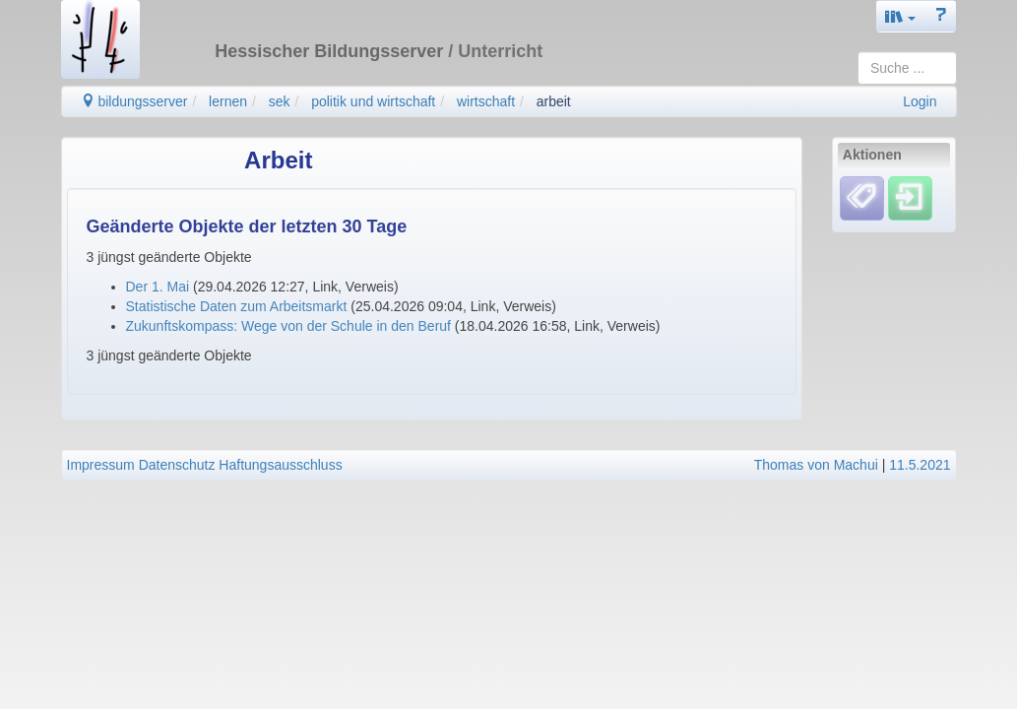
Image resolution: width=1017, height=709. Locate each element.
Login (919, 101)
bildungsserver (134, 101)
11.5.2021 (919, 465)
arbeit (554, 101)
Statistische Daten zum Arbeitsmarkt (237, 306)
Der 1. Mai (158, 286)
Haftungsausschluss (280, 465)
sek (279, 101)
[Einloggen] (910, 198)
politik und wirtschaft (373, 101)
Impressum (101, 465)
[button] (900, 16)
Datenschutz (177, 465)
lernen (228, 101)
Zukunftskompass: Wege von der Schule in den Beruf (288, 326)
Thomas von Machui (816, 465)
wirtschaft (486, 101)
